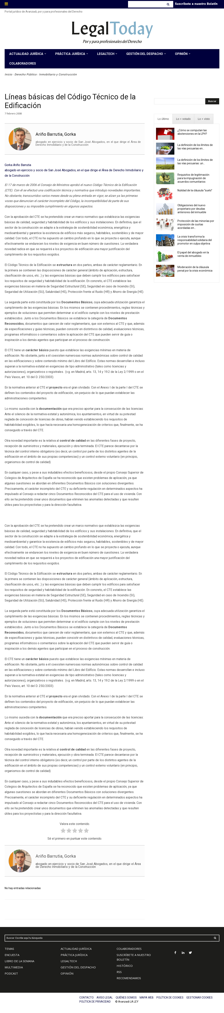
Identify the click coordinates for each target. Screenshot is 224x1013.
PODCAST (11, 973)
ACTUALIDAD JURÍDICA (76, 949)
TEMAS (9, 949)
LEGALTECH (69, 961)
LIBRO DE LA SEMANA (19, 961)
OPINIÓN (67, 973)
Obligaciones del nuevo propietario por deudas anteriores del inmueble (191, 209)
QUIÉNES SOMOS (126, 997)
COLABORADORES (129, 949)
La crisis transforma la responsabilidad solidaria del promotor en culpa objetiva (194, 240)
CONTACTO (86, 997)
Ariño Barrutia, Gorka (56, 134)
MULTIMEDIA (14, 967)
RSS (119, 972)
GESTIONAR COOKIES (199, 997)
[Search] (168, 4)
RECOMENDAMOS (129, 978)
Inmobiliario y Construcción (58, 74)
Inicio (8, 74)
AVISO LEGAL (105, 997)
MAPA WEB (147, 997)
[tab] (163, 119)
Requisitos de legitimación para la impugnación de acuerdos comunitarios (193, 178)
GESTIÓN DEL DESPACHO (78, 967)
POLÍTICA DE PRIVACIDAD (95, 1001)
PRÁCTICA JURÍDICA (74, 955)
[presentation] (163, 119)
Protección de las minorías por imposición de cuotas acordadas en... (195, 224)
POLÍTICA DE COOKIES (169, 997)
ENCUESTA (12, 955)
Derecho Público (25, 74)
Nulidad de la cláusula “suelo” (194, 190)
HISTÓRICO (125, 966)
